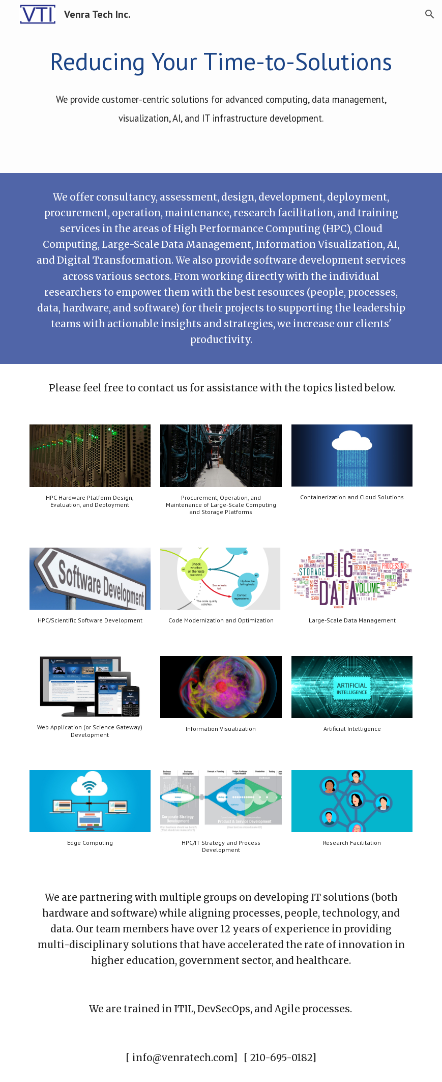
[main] (221, 86)
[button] (430, 14)
